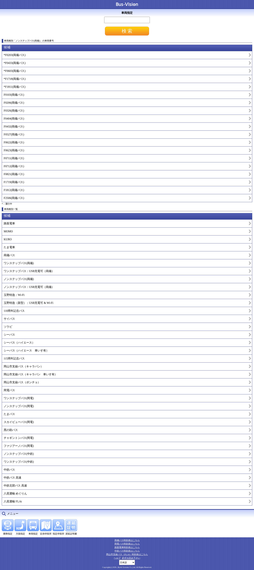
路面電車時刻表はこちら (127, 547)
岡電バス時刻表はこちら (127, 543)
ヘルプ (117, 558)
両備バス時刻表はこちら (127, 540)
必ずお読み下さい (131, 558)
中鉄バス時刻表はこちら (127, 551)
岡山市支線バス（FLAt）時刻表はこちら (127, 554)
